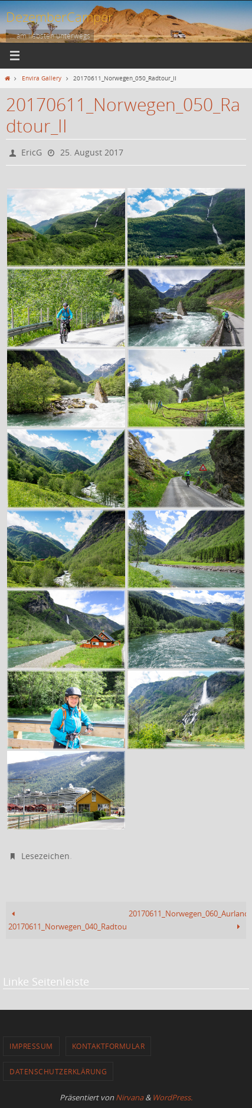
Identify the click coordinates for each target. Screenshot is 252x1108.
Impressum (31, 1046)
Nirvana (129, 1097)
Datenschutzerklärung (58, 1071)
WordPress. (172, 1097)
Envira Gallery (41, 78)
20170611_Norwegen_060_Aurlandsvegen (187, 920)
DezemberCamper (59, 16)
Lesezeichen (45, 855)
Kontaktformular (108, 1046)
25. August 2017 (91, 152)
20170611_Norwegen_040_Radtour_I (67, 920)
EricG (31, 152)
